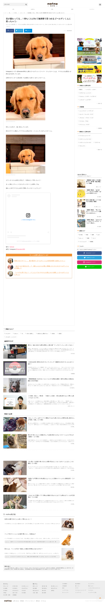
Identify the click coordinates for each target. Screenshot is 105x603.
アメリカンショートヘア (84, 135)
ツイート (19, 31)
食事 (92, 235)
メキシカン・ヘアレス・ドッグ (85, 118)
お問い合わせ (16, 601)
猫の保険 (44, 592)
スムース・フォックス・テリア (85, 114)
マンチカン (90, 590)
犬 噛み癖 (64, 586)
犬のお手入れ (25, 588)
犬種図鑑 (99, 128)
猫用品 (52, 590)
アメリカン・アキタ (83, 121)
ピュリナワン (91, 583)
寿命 (86, 235)
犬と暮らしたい (25, 586)
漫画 (72, 9)
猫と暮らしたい (54, 586)
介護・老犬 (14, 592)
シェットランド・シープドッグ (85, 111)
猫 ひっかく (91, 586)
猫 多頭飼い (77, 583)
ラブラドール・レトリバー (84, 93)
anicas (12, 247)
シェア (10, 30)
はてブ (28, 30)
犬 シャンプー (65, 592)
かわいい (15, 333)
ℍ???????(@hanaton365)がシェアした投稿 (28, 241)
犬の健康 (5, 588)
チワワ (76, 588)
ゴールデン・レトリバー (10, 337)
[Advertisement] (39, 301)
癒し (52, 9)
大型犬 (59, 333)
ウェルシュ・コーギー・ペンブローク (87, 96)
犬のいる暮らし (29, 333)
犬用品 (4, 592)
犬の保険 (24, 592)
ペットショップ (82, 241)
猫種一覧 (99, 149)
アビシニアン (81, 146)
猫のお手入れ (54, 588)
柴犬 (63, 588)
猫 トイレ (77, 586)
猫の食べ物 (44, 586)
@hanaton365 (20, 249)
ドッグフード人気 (92, 592)
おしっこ (80, 238)
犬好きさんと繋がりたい (42, 333)
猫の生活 (44, 590)
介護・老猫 (35, 592)
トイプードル (65, 590)
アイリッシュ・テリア (83, 124)
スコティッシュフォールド (84, 139)
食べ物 (80, 235)
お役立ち (33, 9)
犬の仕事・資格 (6, 595)
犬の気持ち (14, 588)
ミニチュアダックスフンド (94, 588)
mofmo (52, 4)
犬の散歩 (5, 590)
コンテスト (91, 9)
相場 (87, 238)
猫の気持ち (44, 588)
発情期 (91, 241)
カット (93, 238)
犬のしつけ (5, 586)
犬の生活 (24, 590)
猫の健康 (35, 588)
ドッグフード (78, 592)
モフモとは (43, 601)
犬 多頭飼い (65, 583)
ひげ (98, 235)
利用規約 (22, 601)
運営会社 (38, 601)
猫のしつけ (35, 586)
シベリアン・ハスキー (90, 89)
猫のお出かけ (36, 590)
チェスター (7, 333)
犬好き (52, 333)
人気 (13, 9)
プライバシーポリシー (30, 601)
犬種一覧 (99, 103)
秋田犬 (80, 89)
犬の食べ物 (14, 586)
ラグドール (97, 142)
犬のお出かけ (15, 590)
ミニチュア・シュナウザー (84, 100)
